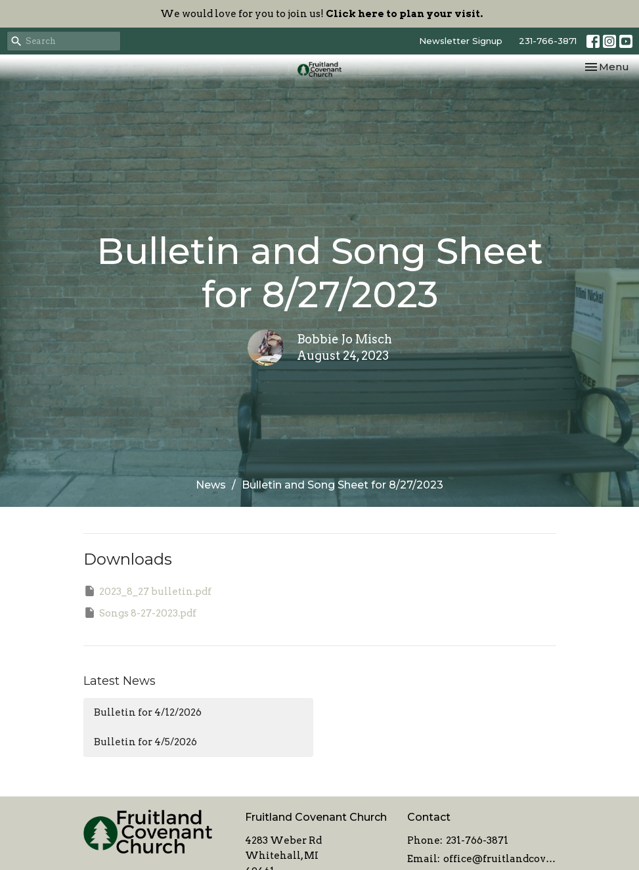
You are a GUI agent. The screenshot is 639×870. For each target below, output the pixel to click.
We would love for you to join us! (321, 14)
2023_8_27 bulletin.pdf (147, 591)
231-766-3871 (548, 40)
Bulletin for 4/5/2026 (145, 742)
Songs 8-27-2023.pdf (139, 612)
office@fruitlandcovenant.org (499, 859)
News (211, 485)
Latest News (119, 681)
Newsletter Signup (460, 40)
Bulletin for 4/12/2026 (148, 712)
